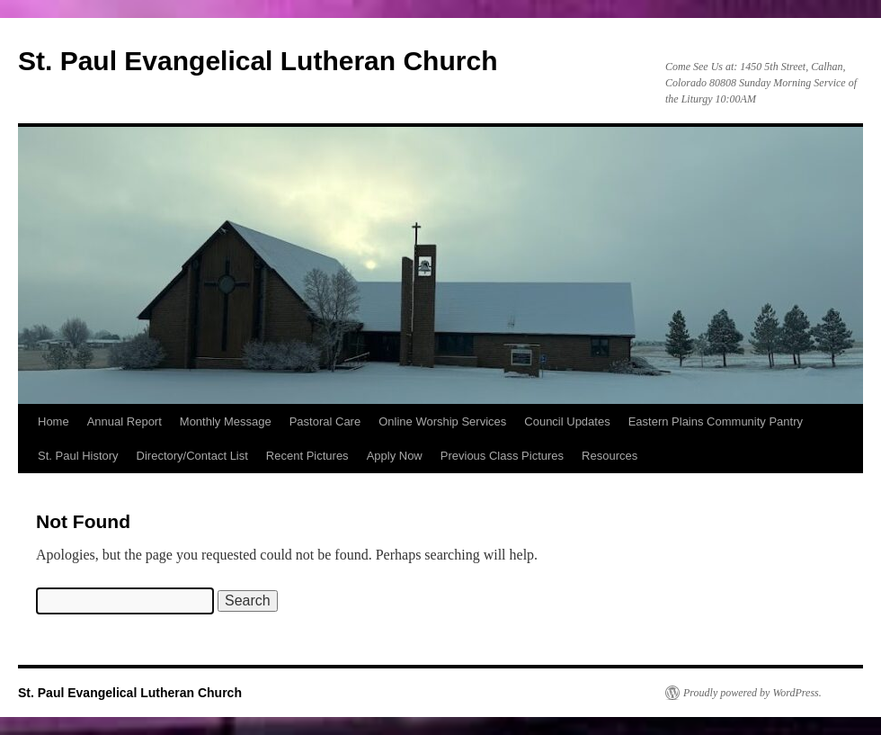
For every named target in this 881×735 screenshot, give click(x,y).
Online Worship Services (442, 421)
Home (53, 421)
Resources (609, 455)
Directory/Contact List (192, 455)
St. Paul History (78, 455)
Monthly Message (225, 421)
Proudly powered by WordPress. (752, 692)
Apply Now (395, 455)
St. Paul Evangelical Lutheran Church (257, 61)
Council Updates (567, 421)
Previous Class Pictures (502, 455)
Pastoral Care (324, 421)
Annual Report (124, 421)
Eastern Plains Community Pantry (715, 421)
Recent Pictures (307, 455)
